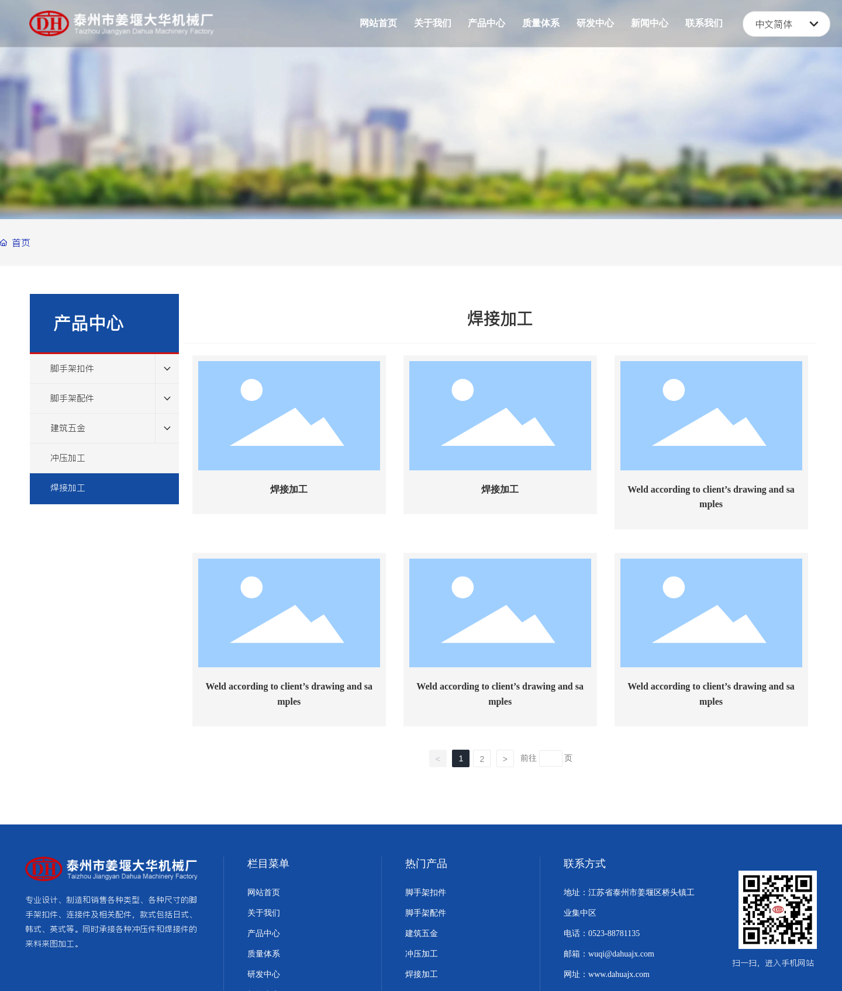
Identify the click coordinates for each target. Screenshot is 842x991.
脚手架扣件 (425, 892)
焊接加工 (289, 489)
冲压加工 (421, 954)
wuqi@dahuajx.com (621, 954)
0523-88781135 (614, 933)
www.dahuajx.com (619, 974)
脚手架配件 (425, 913)
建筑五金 (421, 933)
